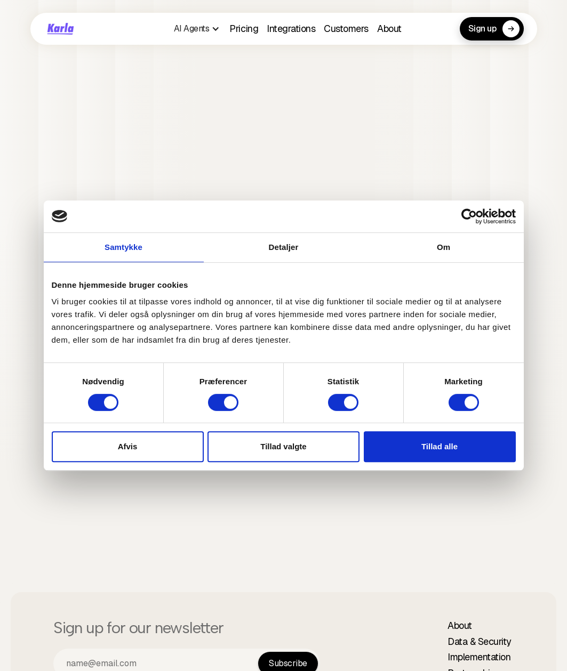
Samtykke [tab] (123, 247)
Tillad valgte (283, 446)
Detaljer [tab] (284, 247)
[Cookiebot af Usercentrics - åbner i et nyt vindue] (469, 216)
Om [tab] (443, 247)
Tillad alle (439, 446)
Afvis (128, 446)
